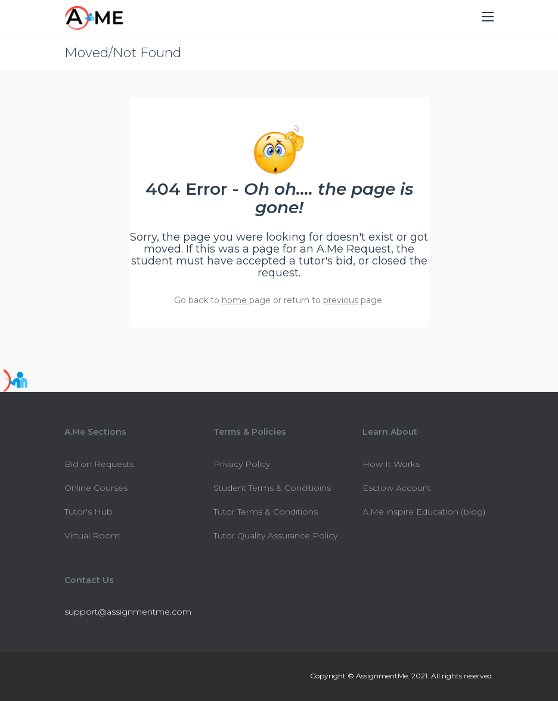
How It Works (391, 464)
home (234, 300)
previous (340, 300)
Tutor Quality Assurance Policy (275, 535)
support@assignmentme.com (127, 611)
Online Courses (96, 487)
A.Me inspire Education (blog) (423, 511)
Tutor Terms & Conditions (265, 511)
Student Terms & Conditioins (272, 487)
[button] (487, 17)
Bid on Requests (99, 464)
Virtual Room (92, 535)
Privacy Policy (241, 464)
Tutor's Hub (88, 511)
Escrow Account (396, 487)
